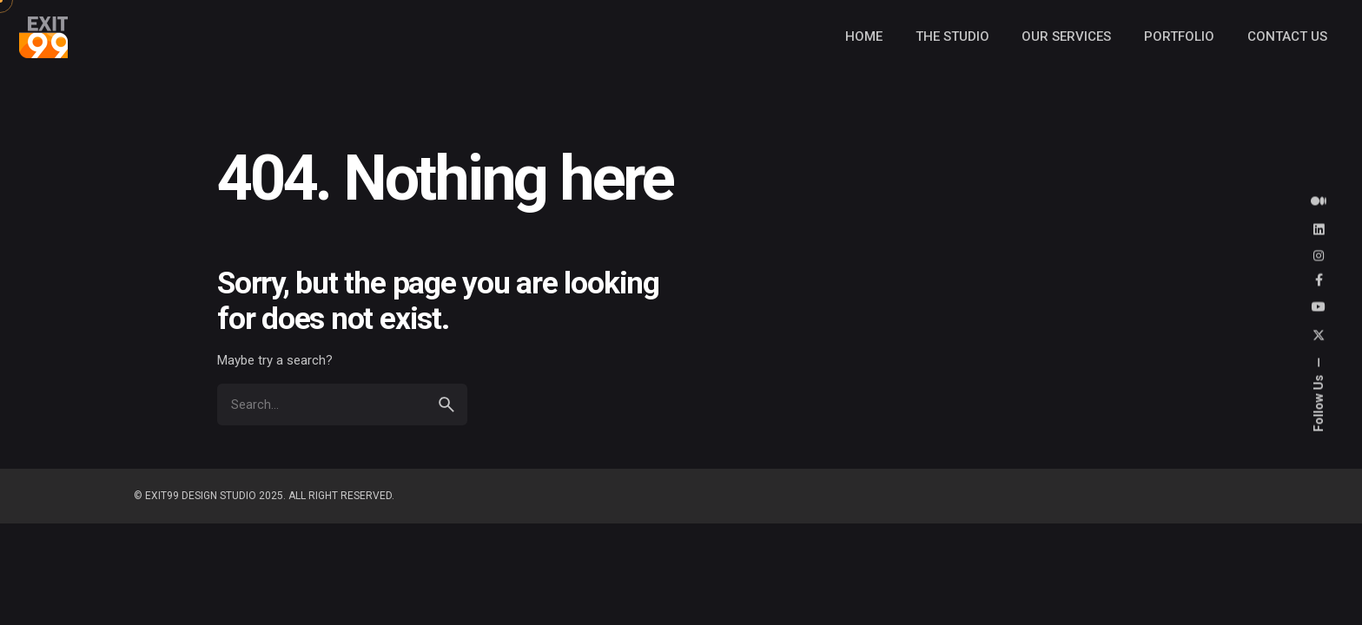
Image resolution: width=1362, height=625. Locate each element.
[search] (446, 404)
